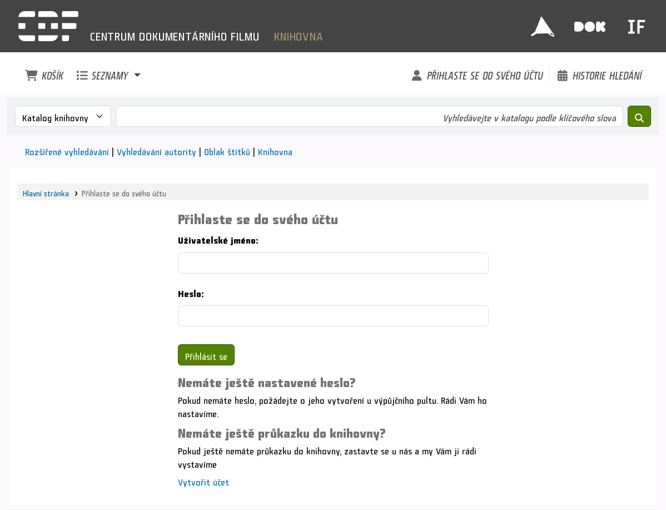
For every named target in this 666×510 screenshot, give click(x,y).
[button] (44, 73)
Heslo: (190, 291)
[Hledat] (639, 116)
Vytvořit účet (203, 480)
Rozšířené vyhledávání (67, 150)
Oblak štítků (227, 150)
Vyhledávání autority (156, 150)
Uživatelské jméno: (218, 238)
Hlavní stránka (46, 192)
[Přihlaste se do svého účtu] (476, 73)
